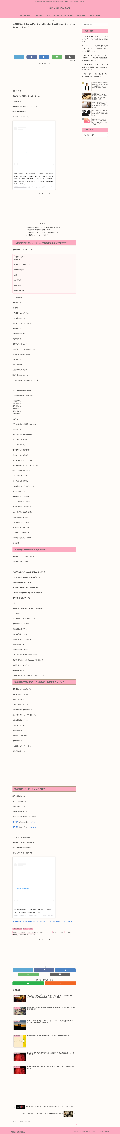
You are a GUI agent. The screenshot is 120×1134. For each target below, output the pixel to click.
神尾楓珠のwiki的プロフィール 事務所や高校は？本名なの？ (45, 227)
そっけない (48, 932)
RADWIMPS (55, 932)
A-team (15, 934)
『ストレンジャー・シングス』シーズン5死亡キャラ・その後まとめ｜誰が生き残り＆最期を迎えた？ (95, 57)
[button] (70, 57)
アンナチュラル (31, 934)
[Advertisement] (44, 41)
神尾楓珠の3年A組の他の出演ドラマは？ (39, 230)
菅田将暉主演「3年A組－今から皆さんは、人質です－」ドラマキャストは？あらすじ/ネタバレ (42, 921)
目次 (41, 223)
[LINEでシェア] (57, 57)
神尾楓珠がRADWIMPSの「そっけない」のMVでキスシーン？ (44, 232)
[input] (95, 24)
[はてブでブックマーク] (44, 57)
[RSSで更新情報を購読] (60, 983)
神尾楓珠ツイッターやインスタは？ (38, 235)
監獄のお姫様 (22, 934)
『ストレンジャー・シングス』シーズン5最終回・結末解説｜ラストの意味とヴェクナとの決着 (95, 67)
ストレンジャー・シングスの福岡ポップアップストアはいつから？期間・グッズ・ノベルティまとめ (95, 48)
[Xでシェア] (19, 57)
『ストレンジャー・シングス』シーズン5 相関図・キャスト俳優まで (95, 75)
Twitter (33, 822)
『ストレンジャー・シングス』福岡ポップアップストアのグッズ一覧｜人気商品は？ (95, 39)
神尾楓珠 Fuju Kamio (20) (20, 187)
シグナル (15, 932)
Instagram (33, 827)
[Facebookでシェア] (31, 57)
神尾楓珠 (15, 822)
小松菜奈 (22, 932)
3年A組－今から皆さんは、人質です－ (35, 932)
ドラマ (25, 928)
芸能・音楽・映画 (17, 928)
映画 (30, 928)
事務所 (62, 932)
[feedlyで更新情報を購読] (28, 983)
